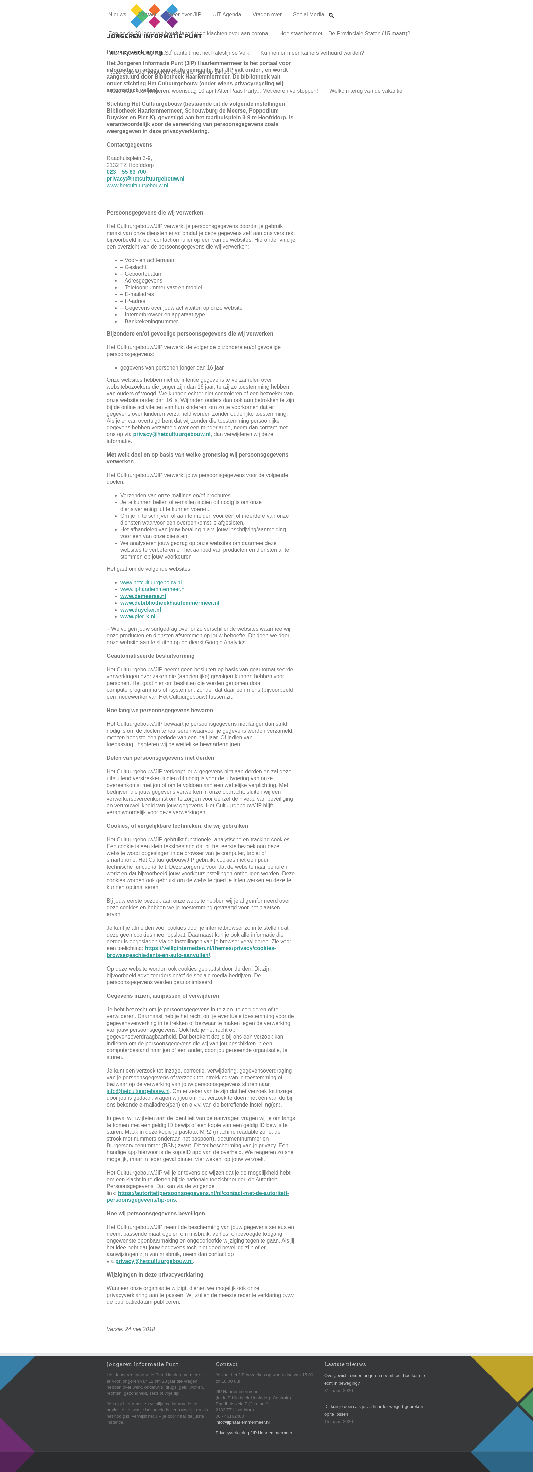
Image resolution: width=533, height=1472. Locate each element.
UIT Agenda (226, 14)
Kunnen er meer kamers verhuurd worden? (312, 53)
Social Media (308, 14)
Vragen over (267, 14)
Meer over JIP (185, 14)
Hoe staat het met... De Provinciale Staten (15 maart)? (344, 33)
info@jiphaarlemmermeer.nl (243, 1422)
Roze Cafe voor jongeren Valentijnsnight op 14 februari (174, 72)
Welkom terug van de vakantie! (366, 91)
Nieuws (117, 14)
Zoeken (331, 9)
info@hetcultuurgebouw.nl (138, 1091)
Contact (146, 14)
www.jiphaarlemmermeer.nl (153, 589)
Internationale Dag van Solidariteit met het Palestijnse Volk (178, 53)
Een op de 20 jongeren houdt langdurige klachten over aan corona (188, 33)
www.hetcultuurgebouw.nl (137, 185)
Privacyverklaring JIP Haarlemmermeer (254, 1432)
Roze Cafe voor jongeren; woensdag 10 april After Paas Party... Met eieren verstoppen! (213, 91)
